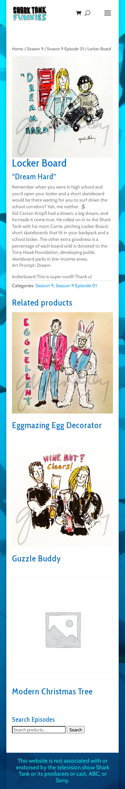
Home (17, 48)
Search (75, 729)
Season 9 (35, 48)
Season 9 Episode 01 (65, 48)
